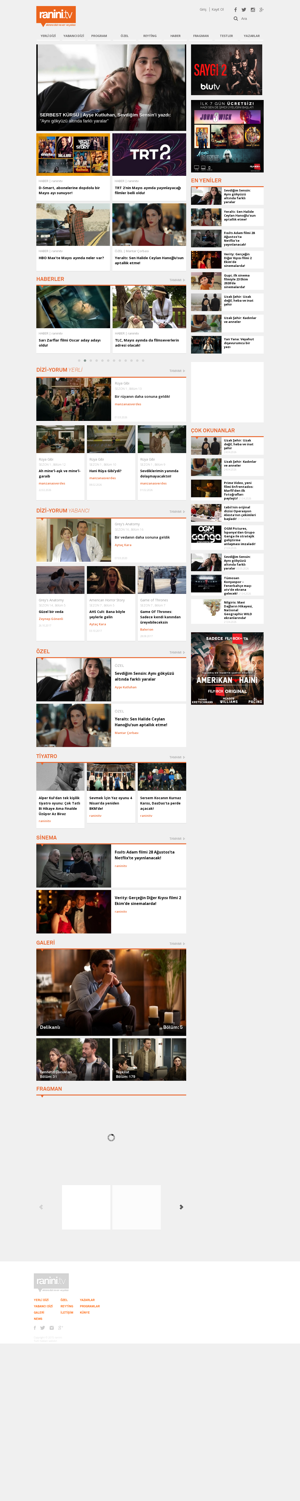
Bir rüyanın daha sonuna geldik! (142, 396)
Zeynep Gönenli (51, 619)
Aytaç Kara (123, 545)
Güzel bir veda (51, 611)
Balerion (146, 629)
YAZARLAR (252, 36)
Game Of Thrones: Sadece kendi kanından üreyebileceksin (160, 617)
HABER (175, 36)
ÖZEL (125, 36)
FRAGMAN (201, 36)
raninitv (57, 333)
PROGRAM (99, 36)
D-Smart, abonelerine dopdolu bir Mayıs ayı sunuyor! (69, 190)
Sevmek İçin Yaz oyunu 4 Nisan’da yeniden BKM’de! (110, 803)
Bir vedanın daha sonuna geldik (142, 537)
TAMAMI (175, 280)
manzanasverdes (128, 404)
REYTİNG (150, 36)
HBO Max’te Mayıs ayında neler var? (71, 257)
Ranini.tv (56, 16)
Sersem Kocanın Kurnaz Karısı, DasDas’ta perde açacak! (160, 803)
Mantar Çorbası (126, 733)
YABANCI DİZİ (73, 36)
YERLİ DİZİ (48, 36)
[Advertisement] (227, 392)
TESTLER (226, 36)
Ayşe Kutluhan (126, 687)
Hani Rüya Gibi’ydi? (105, 471)
